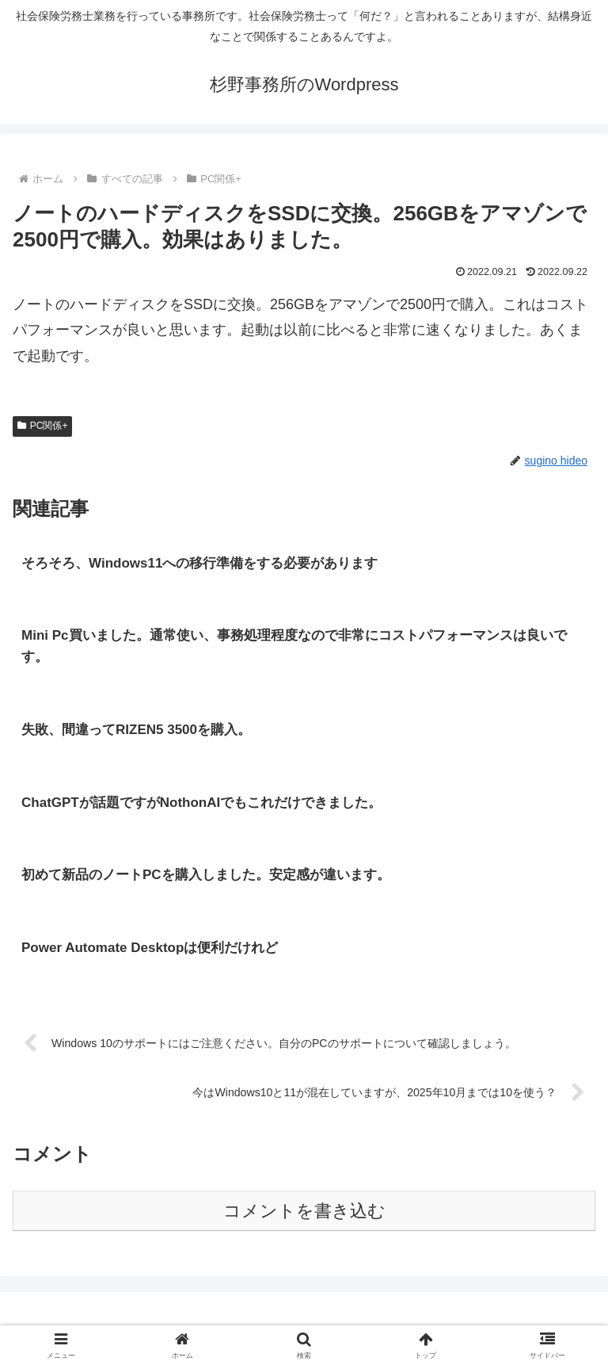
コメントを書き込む (304, 1213)
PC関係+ (42, 425)
